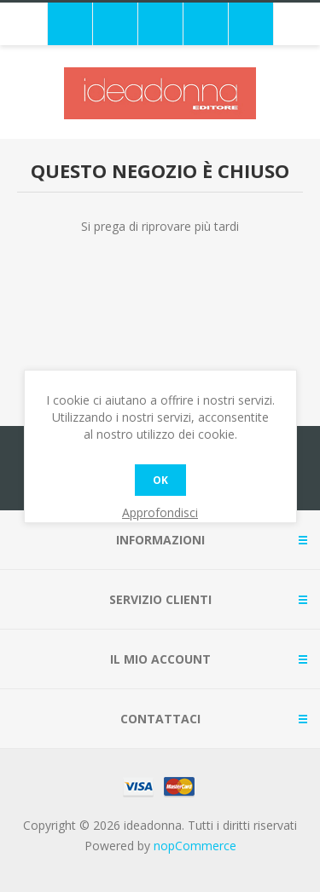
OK (160, 480)
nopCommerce (195, 845)
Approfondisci (160, 512)
